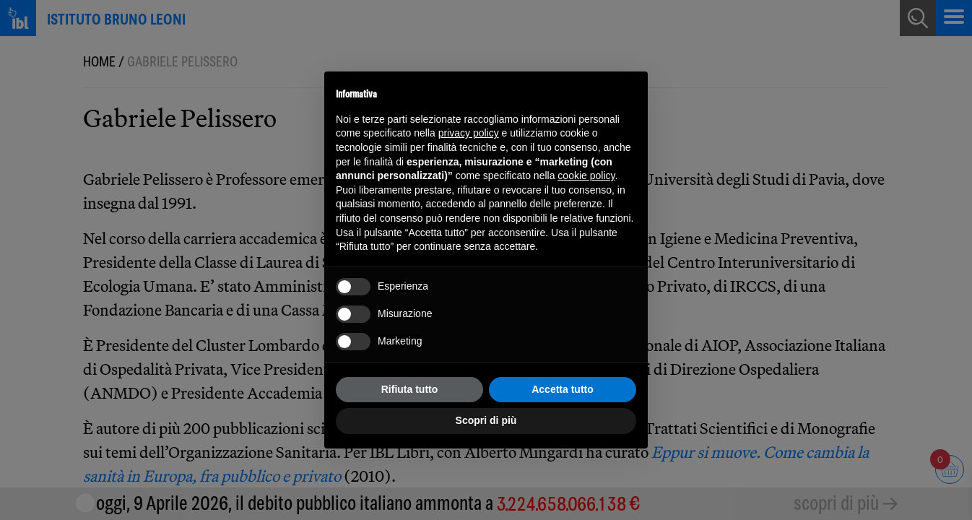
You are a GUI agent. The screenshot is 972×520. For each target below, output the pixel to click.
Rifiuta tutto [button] (409, 389)
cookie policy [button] (586, 175)
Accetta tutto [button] (562, 389)
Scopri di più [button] (486, 420)
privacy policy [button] (468, 133)
